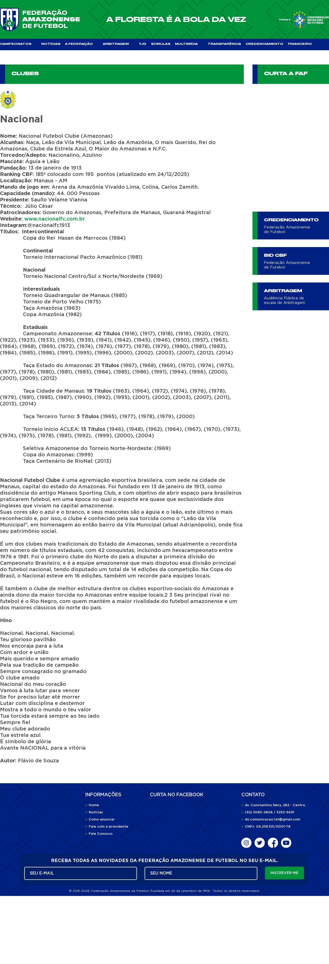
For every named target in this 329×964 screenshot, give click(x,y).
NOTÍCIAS (50, 44)
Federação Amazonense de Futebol (287, 229)
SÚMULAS (160, 44)
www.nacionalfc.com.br (54, 219)
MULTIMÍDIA (189, 44)
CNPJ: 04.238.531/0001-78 (265, 826)
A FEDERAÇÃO (81, 44)
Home (92, 805)
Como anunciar (100, 819)
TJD (142, 44)
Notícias (94, 812)
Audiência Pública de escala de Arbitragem (284, 300)
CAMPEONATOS (18, 44)
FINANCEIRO (300, 44)
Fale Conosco (98, 834)
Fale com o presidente (106, 826)
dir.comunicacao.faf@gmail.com (270, 819)
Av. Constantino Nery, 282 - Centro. (273, 805)
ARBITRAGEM (118, 44)
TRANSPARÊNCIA (224, 44)
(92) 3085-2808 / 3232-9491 (267, 812)
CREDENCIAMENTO (264, 44)
